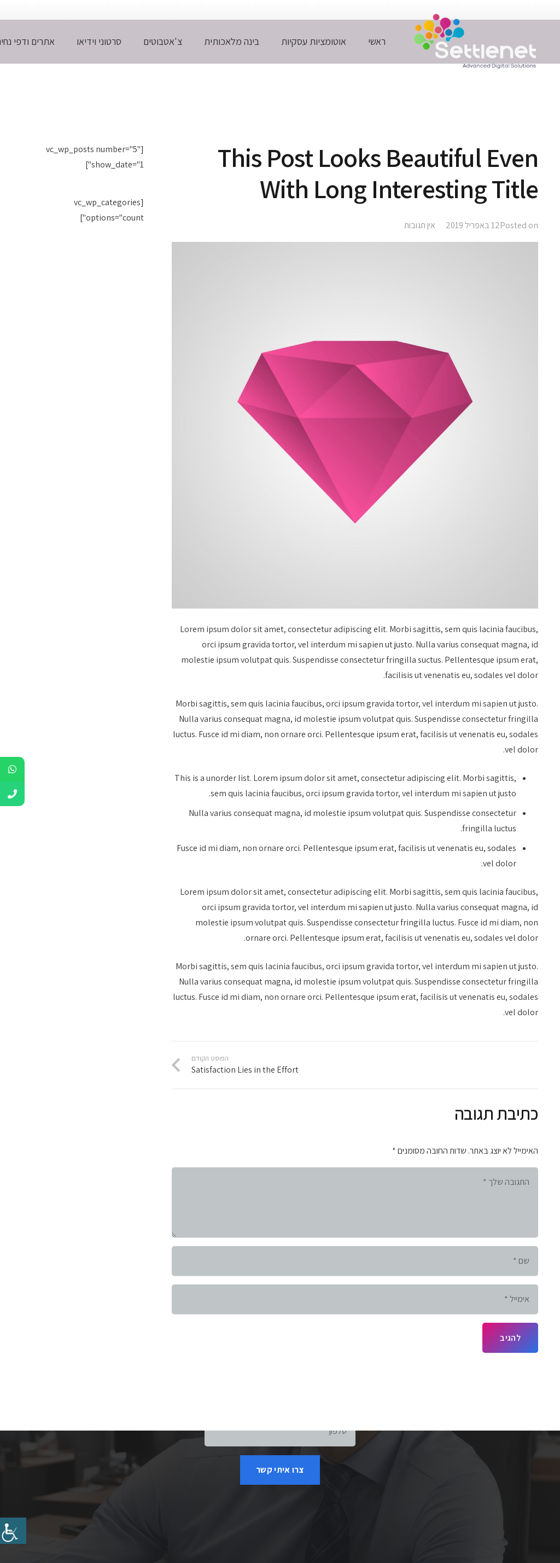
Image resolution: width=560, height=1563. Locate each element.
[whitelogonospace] (472, 42)
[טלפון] (280, 1431)
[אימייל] (355, 1299)
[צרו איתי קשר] (279, 1470)
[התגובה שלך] (355, 1202)
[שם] (355, 1261)
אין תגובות (419, 225)
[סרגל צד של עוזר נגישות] (13, 1531)
